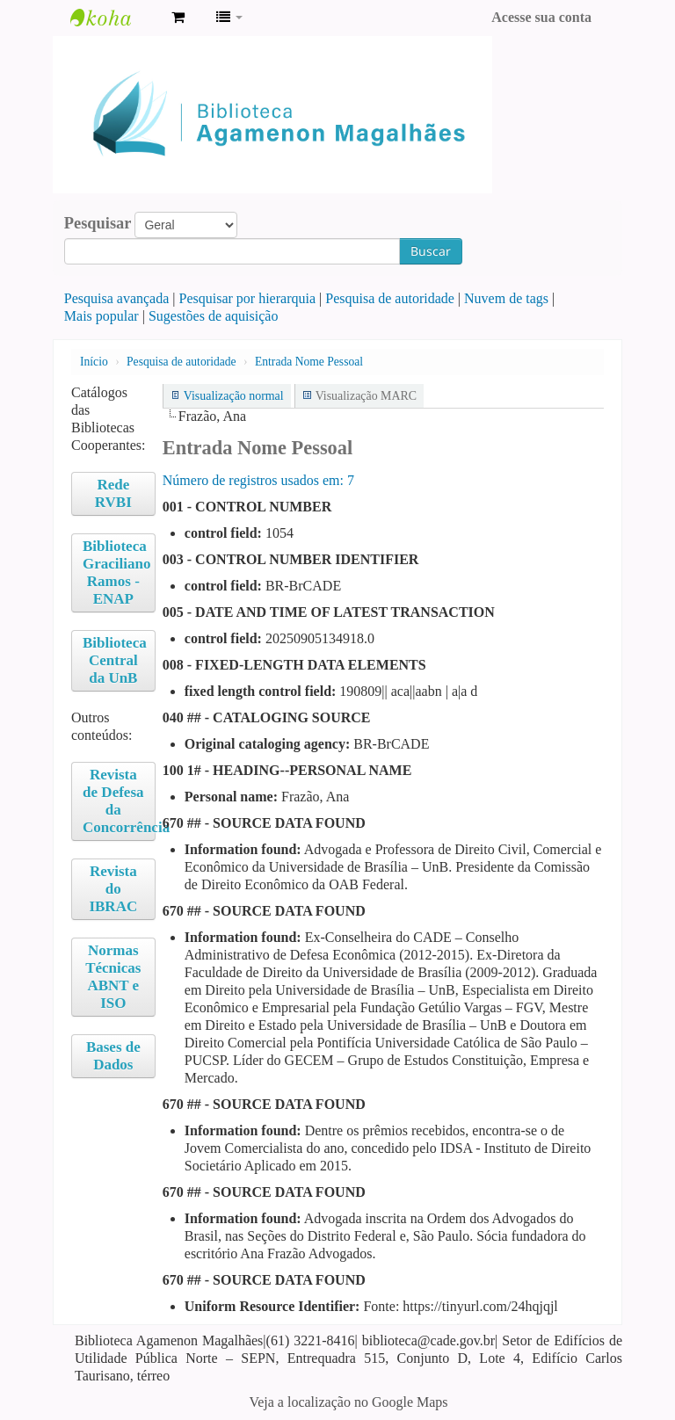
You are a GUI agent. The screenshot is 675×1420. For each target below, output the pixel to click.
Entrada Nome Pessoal (309, 361)
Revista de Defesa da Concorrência (119, 801)
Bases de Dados (113, 1056)
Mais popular (101, 315)
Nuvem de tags (506, 298)
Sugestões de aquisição (214, 315)
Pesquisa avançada (117, 298)
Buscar (430, 251)
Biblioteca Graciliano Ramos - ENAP (116, 572)
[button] (178, 17)
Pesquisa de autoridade (389, 298)
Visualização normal (234, 395)
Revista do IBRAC (113, 889)
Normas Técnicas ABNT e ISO (113, 976)
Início (94, 361)
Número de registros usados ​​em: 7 (258, 480)
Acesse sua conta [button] (541, 17)
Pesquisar (98, 223)
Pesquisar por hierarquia (247, 298)
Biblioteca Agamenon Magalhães (114, 17)
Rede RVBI (113, 493)
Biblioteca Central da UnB (115, 660)
